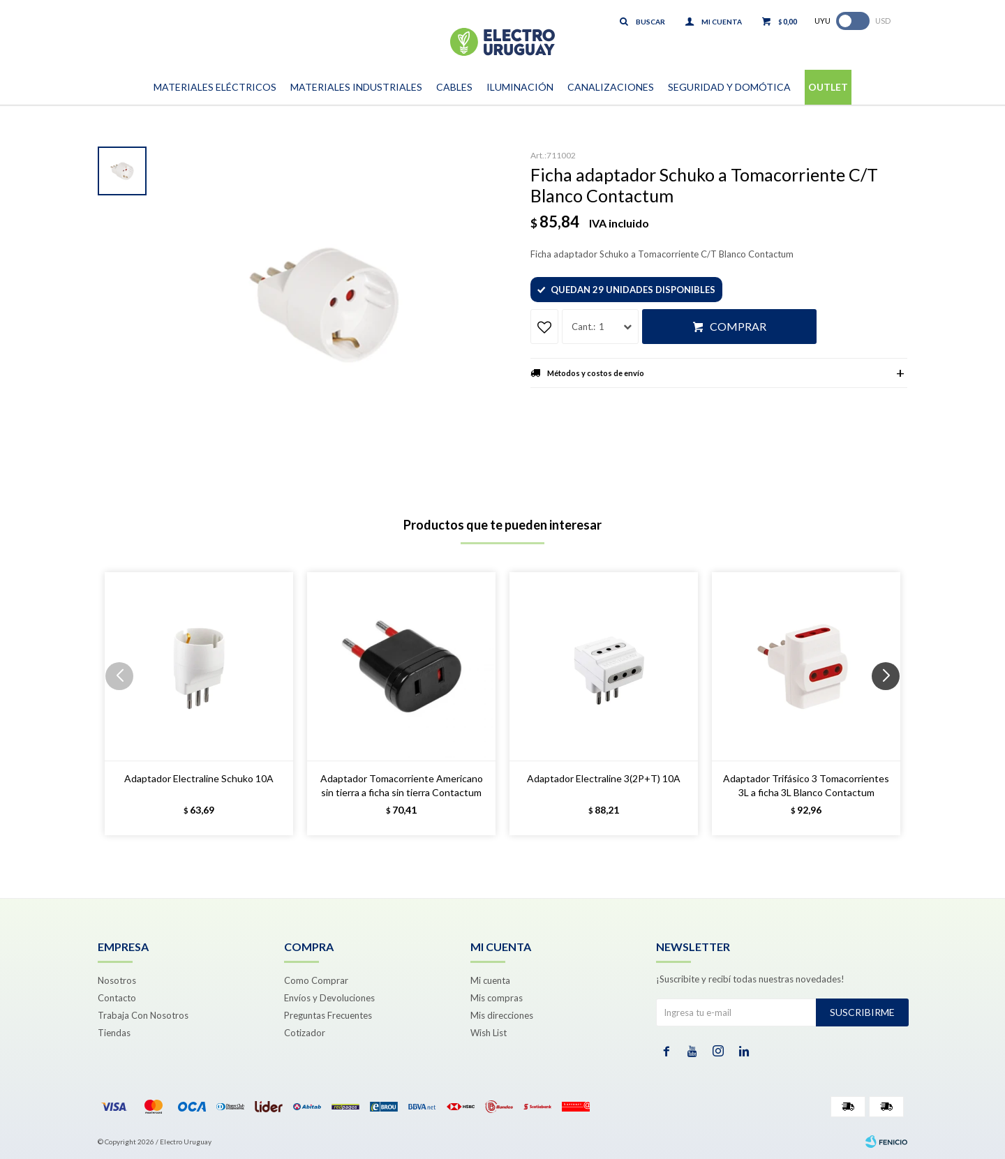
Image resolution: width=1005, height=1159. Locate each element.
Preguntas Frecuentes (328, 1015)
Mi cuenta (490, 980)
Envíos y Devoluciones (329, 997)
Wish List (488, 1032)
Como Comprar (316, 980)
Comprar (738, 326)
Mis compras (496, 997)
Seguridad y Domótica (729, 87)
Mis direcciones (501, 1015)
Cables (454, 87)
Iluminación (519, 87)
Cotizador (304, 1032)
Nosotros (117, 980)
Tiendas (114, 1032)
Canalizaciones (610, 87)
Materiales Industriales (356, 87)
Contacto (117, 997)
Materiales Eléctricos (215, 87)
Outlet (828, 87)
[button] (890, 704)
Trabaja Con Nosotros (143, 1015)
